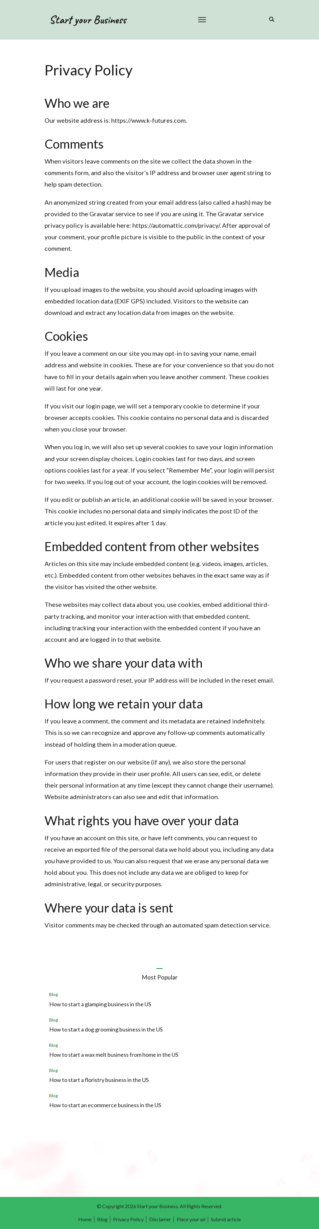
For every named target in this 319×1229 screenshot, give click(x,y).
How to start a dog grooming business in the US (106, 1029)
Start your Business (87, 19)
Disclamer (160, 1219)
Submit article (226, 1219)
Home (85, 1219)
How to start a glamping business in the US (100, 1004)
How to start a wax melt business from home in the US (113, 1054)
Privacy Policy (128, 1219)
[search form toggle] (270, 19)
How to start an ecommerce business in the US (105, 1105)
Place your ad (191, 1219)
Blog (53, 994)
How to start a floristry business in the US (99, 1079)
